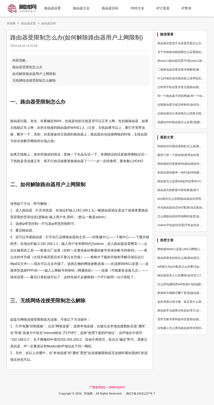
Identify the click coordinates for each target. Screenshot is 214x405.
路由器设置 (52, 8)
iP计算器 (163, 8)
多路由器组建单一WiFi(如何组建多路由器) (184, 172)
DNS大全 (137, 8)
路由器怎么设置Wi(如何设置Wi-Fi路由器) (183, 181)
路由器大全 (81, 8)
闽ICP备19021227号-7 (140, 393)
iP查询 (186, 8)
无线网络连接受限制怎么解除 (34, 80)
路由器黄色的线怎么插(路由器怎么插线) (183, 257)
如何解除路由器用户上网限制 (34, 74)
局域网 (11, 23)
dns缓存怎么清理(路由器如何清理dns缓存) (185, 198)
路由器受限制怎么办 (27, 67)
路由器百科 (110, 8)
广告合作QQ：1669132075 (107, 387)
